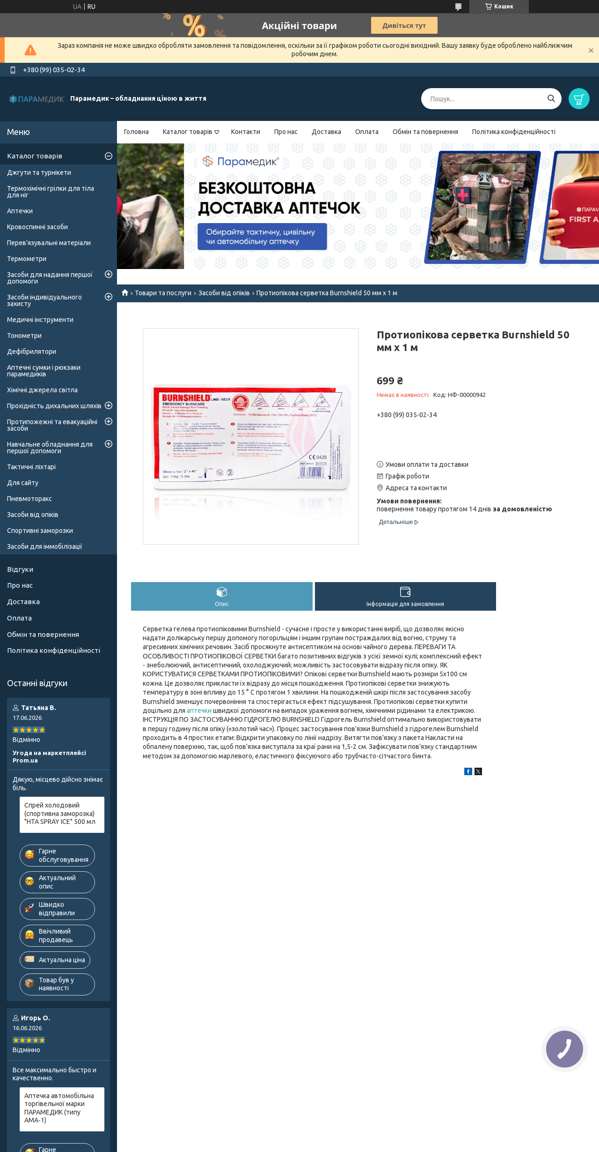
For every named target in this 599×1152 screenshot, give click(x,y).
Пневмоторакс (29, 498)
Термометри (26, 258)
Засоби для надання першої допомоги (50, 278)
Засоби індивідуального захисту (44, 300)
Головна (136, 131)
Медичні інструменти (40, 319)
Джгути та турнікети (39, 172)
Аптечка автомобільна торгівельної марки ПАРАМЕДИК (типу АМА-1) (59, 1108)
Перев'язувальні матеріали (49, 243)
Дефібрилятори (31, 351)
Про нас (286, 131)
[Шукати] (551, 98)
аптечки (199, 710)
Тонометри (24, 335)
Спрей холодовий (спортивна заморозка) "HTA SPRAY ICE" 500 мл (59, 813)
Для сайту (22, 482)
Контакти (245, 131)
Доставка (326, 131)
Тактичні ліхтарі (31, 467)
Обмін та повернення (425, 131)
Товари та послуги (163, 293)
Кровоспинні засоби (37, 227)
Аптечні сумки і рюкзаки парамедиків (43, 371)
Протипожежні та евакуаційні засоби (52, 425)
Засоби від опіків (224, 293)
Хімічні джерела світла (42, 390)
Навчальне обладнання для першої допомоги (50, 448)
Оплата (367, 131)
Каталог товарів (187, 131)
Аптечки (20, 211)
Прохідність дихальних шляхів (54, 406)
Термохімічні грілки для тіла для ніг (50, 192)
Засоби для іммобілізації (44, 546)
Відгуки (20, 569)
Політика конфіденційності (513, 131)
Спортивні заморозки (40, 530)
